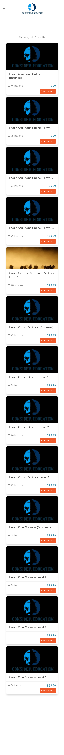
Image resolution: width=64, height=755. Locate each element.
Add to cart (48, 91)
